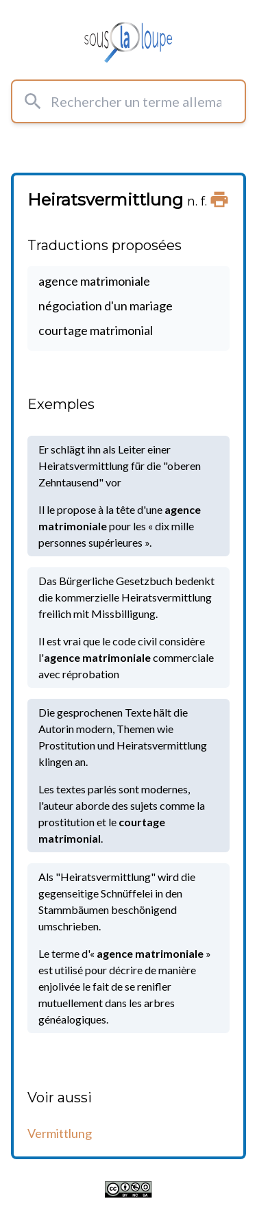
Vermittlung (59, 1133)
